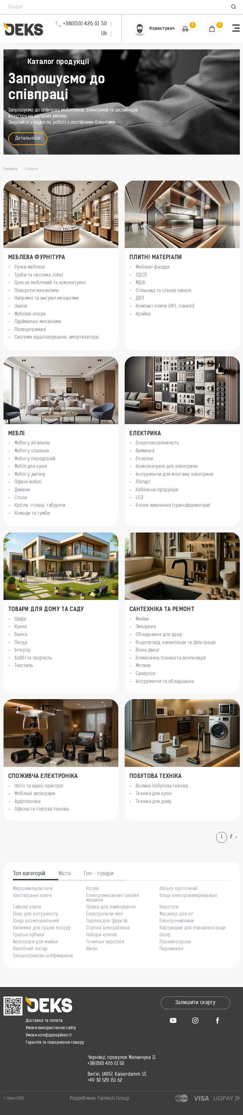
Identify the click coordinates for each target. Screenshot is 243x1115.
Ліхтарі (143, 482)
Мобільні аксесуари (35, 794)
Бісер (165, 935)
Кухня (21, 627)
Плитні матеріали (155, 258)
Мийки (142, 619)
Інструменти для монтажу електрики (174, 474)
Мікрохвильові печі (33, 889)
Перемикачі (171, 949)
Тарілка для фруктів (107, 921)
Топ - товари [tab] (99, 873)
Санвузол (145, 674)
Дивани (22, 490)
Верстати (168, 907)
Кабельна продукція (157, 490)
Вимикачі (145, 451)
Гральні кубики (29, 935)
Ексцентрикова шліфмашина (43, 956)
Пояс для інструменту (36, 914)
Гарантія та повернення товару (55, 1043)
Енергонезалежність (157, 443)
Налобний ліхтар (30, 949)
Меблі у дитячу (30, 474)
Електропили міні (104, 914)
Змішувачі (146, 627)
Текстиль (24, 666)
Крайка (143, 314)
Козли (92, 889)
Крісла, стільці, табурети (40, 505)
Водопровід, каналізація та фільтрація (175, 642)
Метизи (143, 666)
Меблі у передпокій (35, 459)
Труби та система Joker (39, 275)
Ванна (21, 635)
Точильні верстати (105, 942)
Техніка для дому (153, 802)
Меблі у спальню (32, 451)
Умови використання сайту (51, 1028)
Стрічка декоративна (107, 928)
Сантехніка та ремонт (161, 610)
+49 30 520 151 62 (105, 1081)
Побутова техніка (155, 777)
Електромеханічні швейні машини (112, 898)
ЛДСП (141, 275)
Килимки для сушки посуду (42, 928)
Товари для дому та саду (46, 610)
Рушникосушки (175, 942)
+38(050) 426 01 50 (106, 1064)
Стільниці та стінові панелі (163, 291)
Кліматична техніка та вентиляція (171, 658)
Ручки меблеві (30, 267)
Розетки (144, 459)
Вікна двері (147, 650)
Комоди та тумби (32, 513)
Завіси (21, 306)
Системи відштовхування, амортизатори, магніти (57, 340)
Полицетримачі (30, 330)
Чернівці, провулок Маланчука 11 (122, 1058)
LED (139, 498)
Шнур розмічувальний (36, 921)
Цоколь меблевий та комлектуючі (50, 283)
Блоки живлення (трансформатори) (173, 505)
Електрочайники (176, 921)
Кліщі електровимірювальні (188, 896)
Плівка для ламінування (110, 907)
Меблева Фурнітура (36, 258)
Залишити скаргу (195, 1002)
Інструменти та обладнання (165, 681)
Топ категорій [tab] (29, 873)
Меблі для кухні (31, 466)
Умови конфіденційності (49, 1035)
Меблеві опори (30, 314)
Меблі (16, 434)
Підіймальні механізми (38, 322)
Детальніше (28, 138)
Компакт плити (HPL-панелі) (165, 306)
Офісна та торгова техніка (42, 809)
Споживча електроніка (43, 777)
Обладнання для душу (159, 635)
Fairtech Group (113, 1098)
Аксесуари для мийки (35, 942)
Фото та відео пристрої (39, 786)
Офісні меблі (28, 482)
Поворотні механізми (37, 291)
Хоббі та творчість (33, 658)
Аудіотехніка (27, 802)
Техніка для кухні (154, 794)
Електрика (145, 434)
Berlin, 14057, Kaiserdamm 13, (117, 1075)
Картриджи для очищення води (192, 928)
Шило (91, 949)
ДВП (140, 298)
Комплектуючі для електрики (166, 466)
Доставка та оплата (44, 1021)
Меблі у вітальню (32, 443)
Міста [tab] (65, 873)
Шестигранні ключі (32, 896)
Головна (10, 169)
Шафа (20, 619)
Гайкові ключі (27, 907)
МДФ (140, 283)
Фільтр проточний (178, 889)
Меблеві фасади (153, 267)
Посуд (21, 642)
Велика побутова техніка (162, 786)
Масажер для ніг (176, 914)
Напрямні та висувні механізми (47, 298)
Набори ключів (101, 935)
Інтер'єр (23, 650)
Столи (21, 498)
